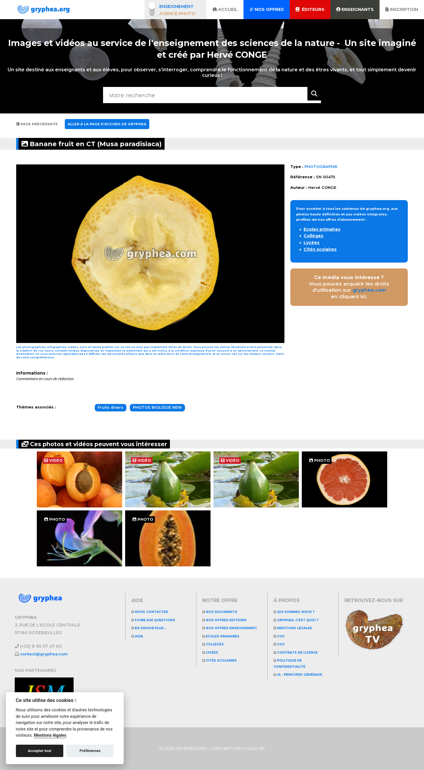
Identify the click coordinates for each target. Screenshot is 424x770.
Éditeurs (310, 9)
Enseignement (176, 6)
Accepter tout (39, 750)
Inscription (401, 9)
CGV (280, 636)
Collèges (313, 235)
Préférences (90, 750)
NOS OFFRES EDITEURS (229, 620)
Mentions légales (297, 628)
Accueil (225, 9)
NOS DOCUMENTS (223, 611)
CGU (280, 644)
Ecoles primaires (322, 229)
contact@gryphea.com (45, 654)
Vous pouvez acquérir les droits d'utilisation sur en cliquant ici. (349, 286)
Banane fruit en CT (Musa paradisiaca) (112, 143)
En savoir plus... (152, 628)
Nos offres (266, 9)
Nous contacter (153, 611)
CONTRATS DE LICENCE (301, 652)
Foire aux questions (158, 620)
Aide (138, 636)
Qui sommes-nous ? (298, 611)
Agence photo (177, 13)
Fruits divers (110, 407)
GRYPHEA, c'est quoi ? (301, 620)
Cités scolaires (320, 249)
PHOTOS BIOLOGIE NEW (157, 407)
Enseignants (355, 9)
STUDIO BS (253, 748)
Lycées (311, 242)
